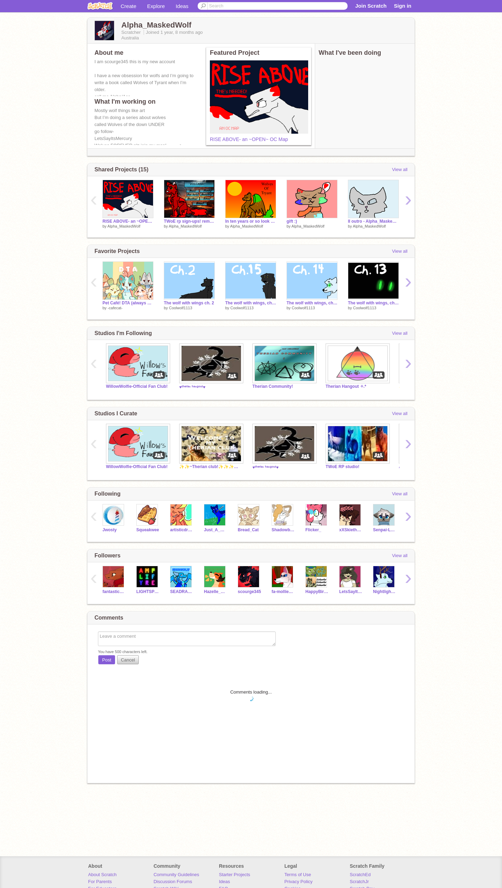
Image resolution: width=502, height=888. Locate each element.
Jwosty (109, 529)
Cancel (128, 660)
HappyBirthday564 (317, 591)
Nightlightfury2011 (384, 591)
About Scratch (102, 874)
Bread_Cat (248, 529)
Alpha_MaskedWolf (123, 226)
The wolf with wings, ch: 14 (312, 303)
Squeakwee (147, 529)
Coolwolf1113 (180, 308)
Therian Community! (272, 386)
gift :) (292, 221)
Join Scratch (371, 6)
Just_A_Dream (215, 529)
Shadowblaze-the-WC (283, 529)
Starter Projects (234, 874)
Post (106, 660)
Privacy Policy (298, 881)
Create (128, 6)
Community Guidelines (176, 874)
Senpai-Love (384, 529)
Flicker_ (313, 529)
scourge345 (249, 591)
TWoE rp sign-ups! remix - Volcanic (189, 221)
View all (400, 169)
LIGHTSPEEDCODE (148, 591)
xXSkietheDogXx (351, 529)
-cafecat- (115, 308)
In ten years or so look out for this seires (250, 221)
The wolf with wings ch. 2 (189, 303)
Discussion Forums (172, 881)
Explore (156, 6)
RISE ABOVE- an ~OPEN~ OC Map (249, 139)
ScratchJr (359, 881)
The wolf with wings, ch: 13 (373, 303)
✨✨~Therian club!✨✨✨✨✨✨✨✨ (210, 466)
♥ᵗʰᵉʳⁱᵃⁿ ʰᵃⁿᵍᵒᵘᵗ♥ (192, 387)
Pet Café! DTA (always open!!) (127, 303)
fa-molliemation (283, 591)
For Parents (100, 881)
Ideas (182, 6)
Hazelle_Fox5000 (215, 591)
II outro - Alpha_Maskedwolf (373, 221)
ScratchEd (360, 874)
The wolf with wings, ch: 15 (250, 303)
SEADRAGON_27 (181, 591)
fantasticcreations (114, 591)
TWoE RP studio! (342, 466)
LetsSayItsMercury (351, 591)
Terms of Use (297, 874)
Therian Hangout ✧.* (346, 386)
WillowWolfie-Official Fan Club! (137, 386)
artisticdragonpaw (181, 529)
